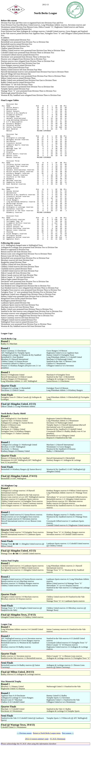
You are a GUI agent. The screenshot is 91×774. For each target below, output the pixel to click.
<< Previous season (24, 761)
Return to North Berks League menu (47, 761)
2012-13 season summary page (37, 767)
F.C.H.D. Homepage (57, 767)
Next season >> (68, 761)
